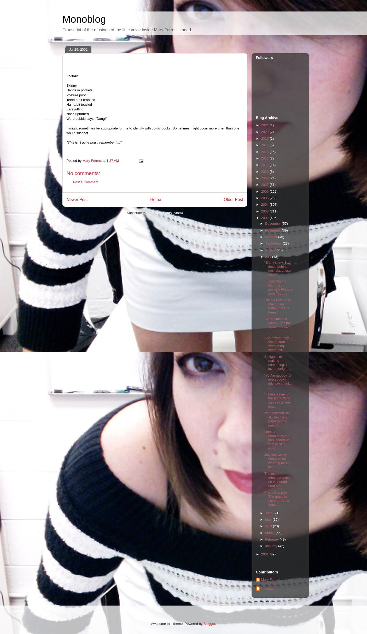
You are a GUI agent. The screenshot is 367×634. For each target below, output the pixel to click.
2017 (265, 138)
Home (155, 199)
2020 (265, 132)
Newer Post (77, 199)
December (273, 224)
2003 (265, 211)
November (273, 230)
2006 (265, 191)
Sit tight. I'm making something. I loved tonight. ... (278, 363)
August (271, 250)
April (269, 526)
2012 (265, 158)
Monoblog (84, 19)
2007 (265, 185)
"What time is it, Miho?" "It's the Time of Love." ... (277, 325)
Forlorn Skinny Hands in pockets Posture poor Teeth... (278, 287)
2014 (265, 145)
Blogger (209, 624)
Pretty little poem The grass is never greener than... (277, 498)
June (269, 513)
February (272, 539)
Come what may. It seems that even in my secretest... (278, 344)
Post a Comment (85, 182)
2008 (265, 178)
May (268, 520)
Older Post (233, 199)
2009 (265, 172)
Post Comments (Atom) (165, 213)
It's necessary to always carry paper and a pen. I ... (276, 419)
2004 (265, 204)
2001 (265, 554)
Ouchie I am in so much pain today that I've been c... (277, 306)
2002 (265, 218)
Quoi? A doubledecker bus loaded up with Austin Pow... (277, 440)
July (268, 257)
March (270, 533)
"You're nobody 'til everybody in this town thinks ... (278, 382)
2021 (265, 125)
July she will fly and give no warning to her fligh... (277, 461)
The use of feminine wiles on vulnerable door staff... (277, 480)
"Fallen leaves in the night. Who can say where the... (277, 400)
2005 (265, 198)
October (271, 237)
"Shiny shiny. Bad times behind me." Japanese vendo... (277, 268)
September (274, 243)
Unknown (268, 588)
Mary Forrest (271, 580)
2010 (265, 165)
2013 (265, 152)
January (271, 546)
